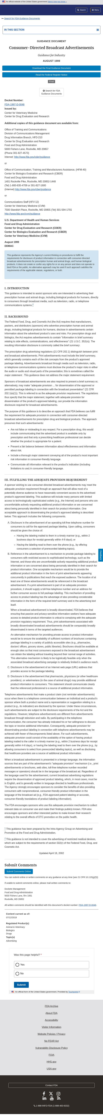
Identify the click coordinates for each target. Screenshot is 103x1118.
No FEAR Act (51, 1041)
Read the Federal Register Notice (51, 75)
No (22, 973)
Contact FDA (51, 1085)
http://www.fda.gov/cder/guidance (32, 157)
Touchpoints (73, 992)
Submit (21, 984)
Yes (22, 964)
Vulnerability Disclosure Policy (51, 1048)
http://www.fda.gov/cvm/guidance (22, 213)
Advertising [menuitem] (11, 941)
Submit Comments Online (19, 871)
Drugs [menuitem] (9, 933)
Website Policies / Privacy (51, 1034)
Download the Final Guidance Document (51, 68)
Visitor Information (51, 1027)
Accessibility (51, 1020)
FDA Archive (51, 1006)
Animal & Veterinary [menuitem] (15, 927)
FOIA (51, 1055)
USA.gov (51, 1068)
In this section (14, 29)
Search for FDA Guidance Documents (22, 18)
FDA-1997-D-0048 (14, 104)
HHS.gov (51, 1061)
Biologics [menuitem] (10, 930)
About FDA (51, 1013)
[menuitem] (51, 917)
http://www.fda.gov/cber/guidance (33, 189)
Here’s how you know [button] (57, 2)
